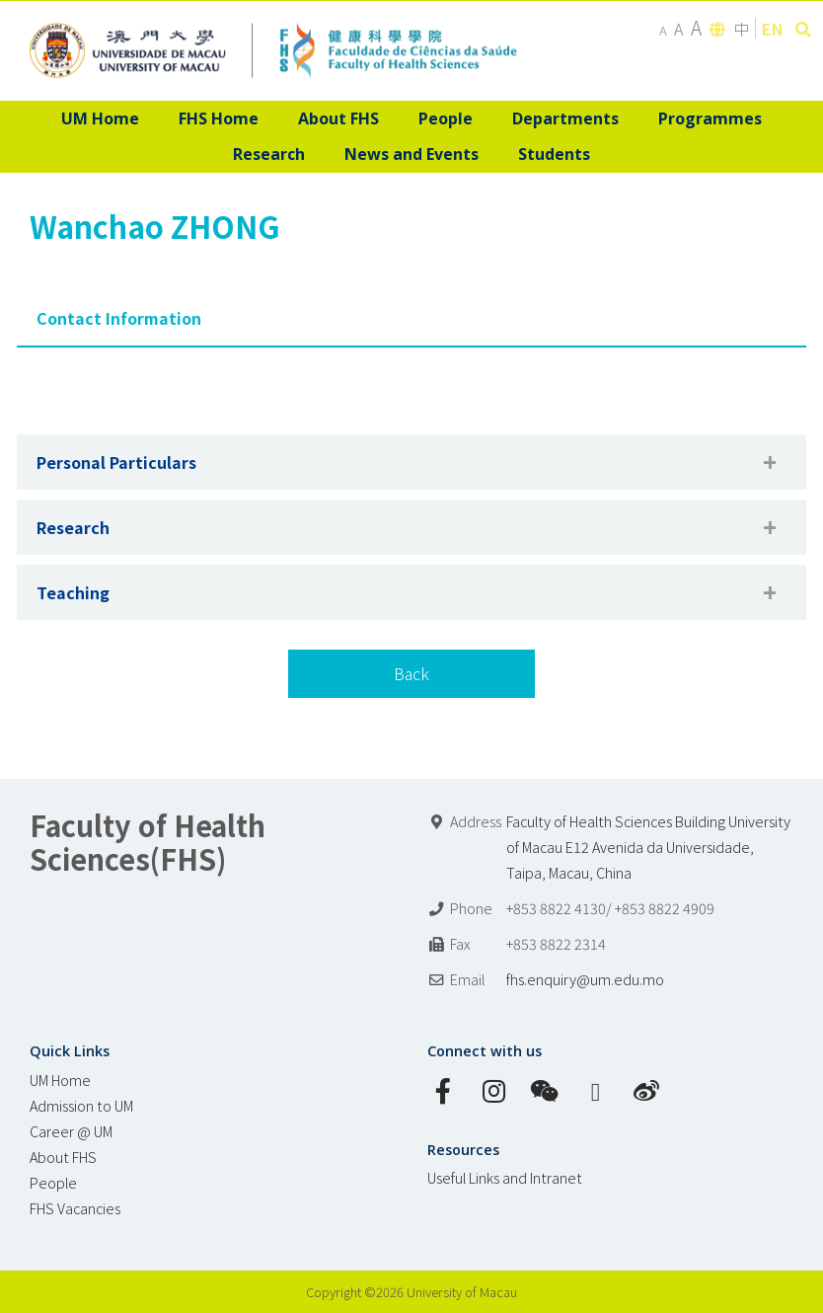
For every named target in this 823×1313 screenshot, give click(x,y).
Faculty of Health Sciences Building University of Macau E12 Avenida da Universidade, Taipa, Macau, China (648, 847)
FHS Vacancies (75, 1207)
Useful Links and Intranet (504, 1177)
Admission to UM (81, 1105)
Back (411, 673)
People (53, 1182)
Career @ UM (71, 1130)
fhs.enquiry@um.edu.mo (585, 978)
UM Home (60, 1079)
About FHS (63, 1156)
